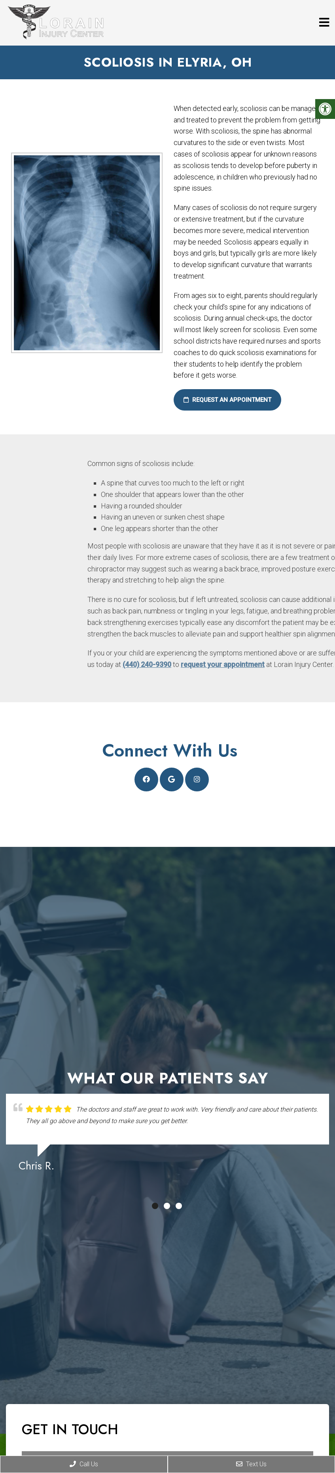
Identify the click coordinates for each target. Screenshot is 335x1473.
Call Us (84, 1464)
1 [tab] (155, 1206)
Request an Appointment (224, 399)
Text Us (251, 1464)
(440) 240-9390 (233, 664)
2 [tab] (167, 1206)
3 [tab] (179, 1206)
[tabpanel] (167, 1136)
